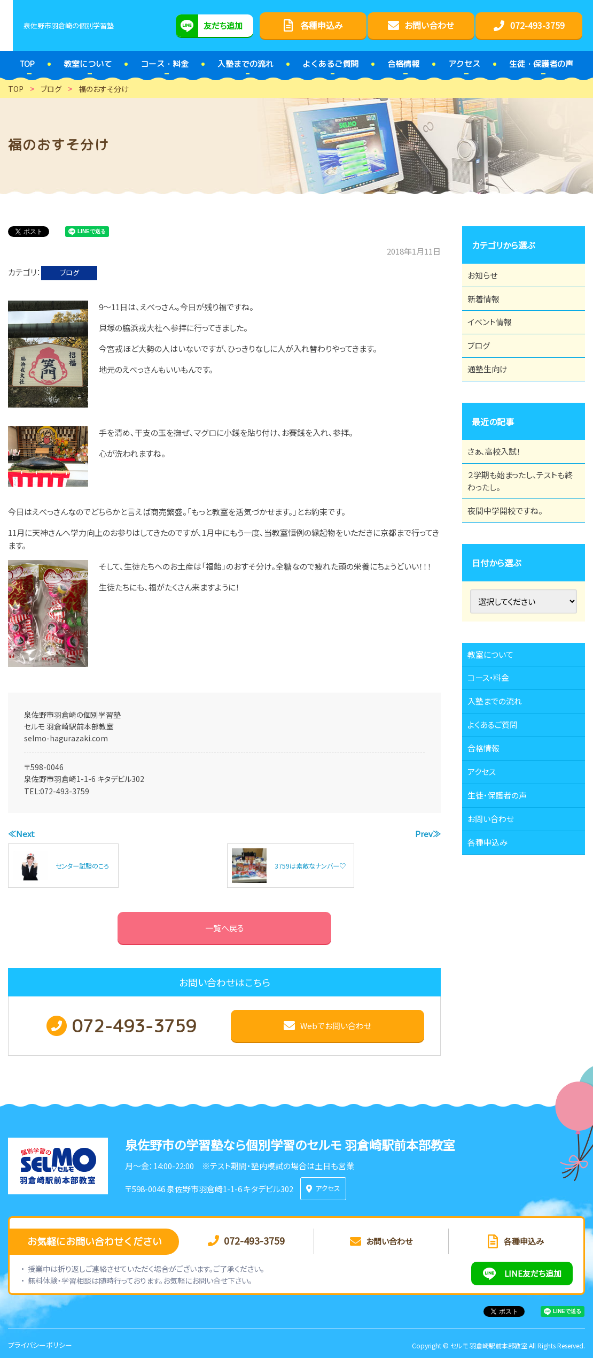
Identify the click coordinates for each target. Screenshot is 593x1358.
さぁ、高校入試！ (500, 484)
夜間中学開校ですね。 (511, 555)
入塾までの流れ (501, 764)
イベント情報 (495, 337)
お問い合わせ (496, 911)
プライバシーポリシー (40, 1341)
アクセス (487, 852)
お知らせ (488, 278)
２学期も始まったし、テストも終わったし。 (520, 520)
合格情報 (489, 823)
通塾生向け (493, 395)
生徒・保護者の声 (503, 882)
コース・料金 (494, 734)
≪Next (21, 833)
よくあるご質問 (499, 793)
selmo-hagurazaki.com (66, 738)
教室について (496, 705)
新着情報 (489, 307)
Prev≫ (428, 833)
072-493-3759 (64, 791)
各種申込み (493, 940)
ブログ (69, 272)
